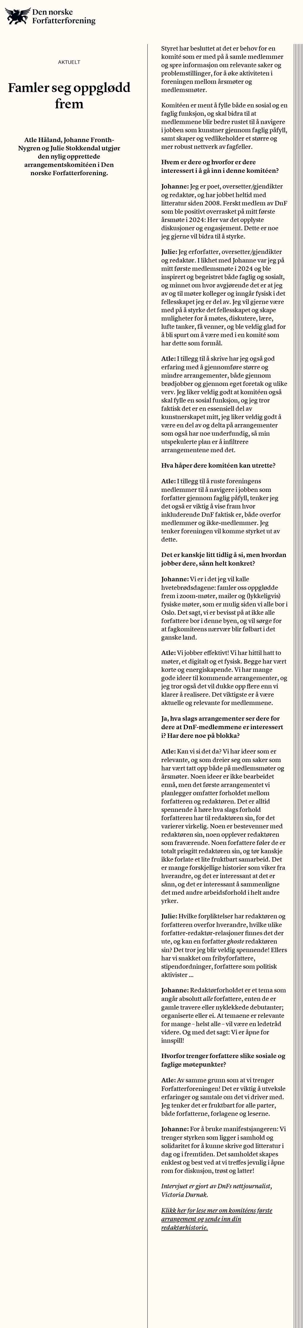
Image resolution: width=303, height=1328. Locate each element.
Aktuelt (69, 62)
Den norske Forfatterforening (50, 16)
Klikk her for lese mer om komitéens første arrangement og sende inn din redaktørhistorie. (216, 1219)
